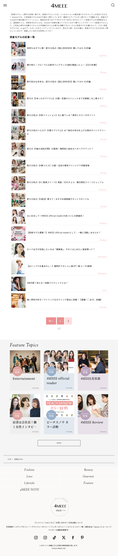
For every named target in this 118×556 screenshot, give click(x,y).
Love (30, 477)
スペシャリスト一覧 (75, 526)
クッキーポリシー (58, 526)
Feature (88, 483)
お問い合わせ (61, 522)
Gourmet (88, 477)
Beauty (88, 470)
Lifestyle (29, 483)
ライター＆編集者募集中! (58, 530)
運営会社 (88, 526)
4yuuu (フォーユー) (102, 526)
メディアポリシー (22, 526)
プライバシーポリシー (40, 526)
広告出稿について (75, 522)
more (59, 443)
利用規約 (9, 526)
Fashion (29, 470)
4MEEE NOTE (29, 490)
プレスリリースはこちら (44, 522)
